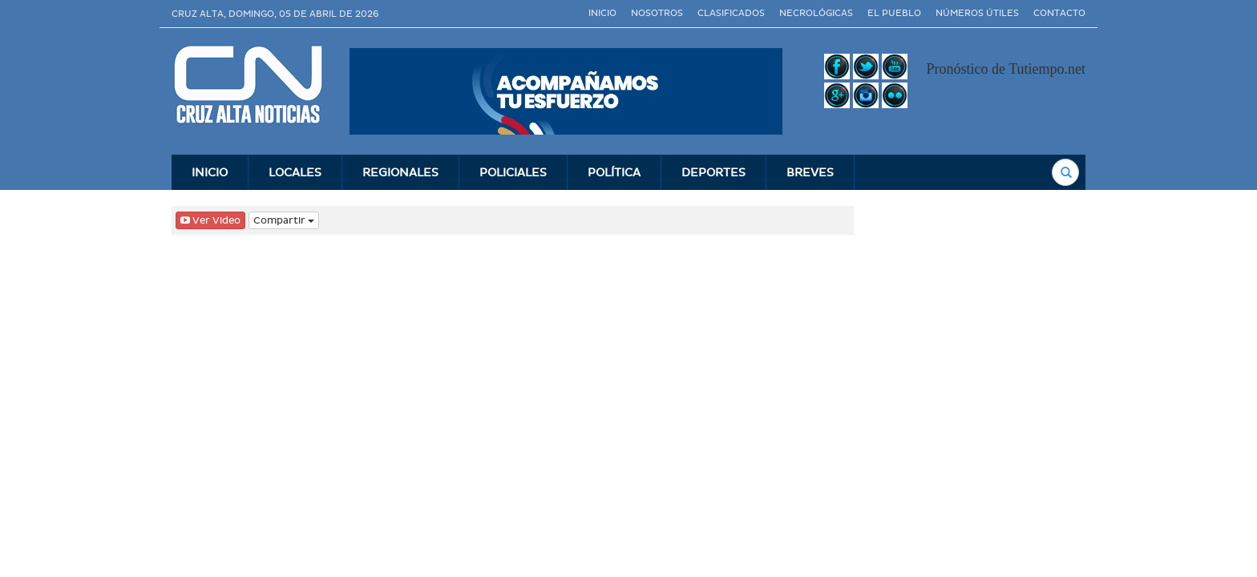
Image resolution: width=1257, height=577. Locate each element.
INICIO (210, 172)
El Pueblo (894, 13)
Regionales (400, 172)
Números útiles (977, 13)
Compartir (283, 220)
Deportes (713, 172)
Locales (295, 172)
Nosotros (657, 13)
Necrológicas (816, 13)
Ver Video (210, 220)
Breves (810, 172)
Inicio (602, 13)
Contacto (1059, 13)
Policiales (513, 172)
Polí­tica (614, 172)
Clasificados (731, 13)
